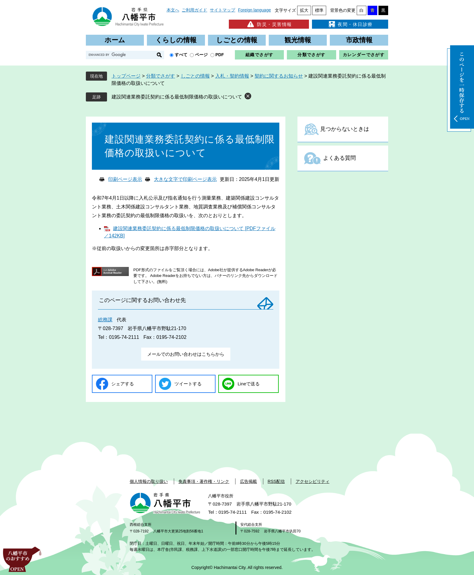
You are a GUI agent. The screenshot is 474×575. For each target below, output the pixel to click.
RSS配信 (276, 481)
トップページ (126, 76)
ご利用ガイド (194, 10)
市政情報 (359, 40)
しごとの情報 (236, 40)
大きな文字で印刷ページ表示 (185, 179)
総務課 (105, 319)
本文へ (173, 10)
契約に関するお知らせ (279, 76)
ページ (201, 54)
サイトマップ (222, 10)
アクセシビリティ (313, 481)
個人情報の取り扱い (149, 481)
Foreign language (254, 10)
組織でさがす (259, 54)
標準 (319, 10)
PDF (220, 54)
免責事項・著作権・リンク (203, 481)
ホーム (115, 40)
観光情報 (297, 40)
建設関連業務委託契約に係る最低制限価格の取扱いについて (177, 96)
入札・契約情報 (232, 76)
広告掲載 (248, 481)
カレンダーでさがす (364, 54)
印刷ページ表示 (125, 179)
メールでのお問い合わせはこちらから (185, 354)
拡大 (304, 10)
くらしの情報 (175, 40)
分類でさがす (311, 54)
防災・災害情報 (269, 24)
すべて (181, 54)
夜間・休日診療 (350, 24)
